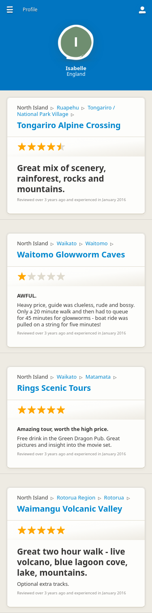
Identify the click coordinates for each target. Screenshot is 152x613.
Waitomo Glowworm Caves (71, 254)
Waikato (67, 243)
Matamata (98, 376)
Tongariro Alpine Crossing (69, 125)
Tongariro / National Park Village (66, 111)
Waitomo (97, 243)
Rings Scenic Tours (54, 387)
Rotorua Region (76, 497)
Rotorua (114, 497)
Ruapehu (68, 107)
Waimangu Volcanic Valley (69, 508)
